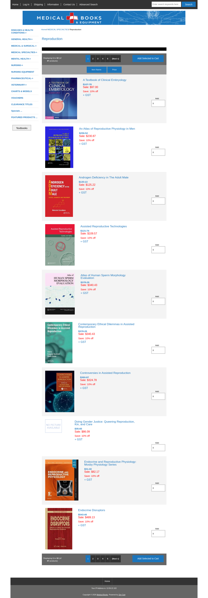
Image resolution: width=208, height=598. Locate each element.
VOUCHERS (17, 98)
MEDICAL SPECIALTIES (58, 29)
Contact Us (69, 4)
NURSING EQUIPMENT (22, 72)
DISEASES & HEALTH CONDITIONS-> (22, 31)
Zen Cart (122, 595)
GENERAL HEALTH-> (22, 39)
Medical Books (102, 595)
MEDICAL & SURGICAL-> (24, 46)
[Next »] (115, 59)
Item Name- (97, 69)
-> (24, 52)
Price (114, 69)
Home (15, 4)
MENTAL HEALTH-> (21, 59)
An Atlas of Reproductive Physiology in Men (107, 128)
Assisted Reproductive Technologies (103, 226)
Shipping (38, 4)
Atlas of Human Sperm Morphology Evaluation (103, 277)
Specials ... (16, 111)
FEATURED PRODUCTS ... (24, 117)
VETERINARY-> (19, 85)
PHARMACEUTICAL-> (22, 78)
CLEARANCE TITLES (22, 104)
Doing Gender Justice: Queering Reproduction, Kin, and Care (105, 423)
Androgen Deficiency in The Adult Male (103, 177)
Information (53, 4)
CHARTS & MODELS (21, 91)
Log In (26, 4)
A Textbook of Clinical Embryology (104, 80)
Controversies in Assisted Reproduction (105, 373)
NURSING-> (17, 65)
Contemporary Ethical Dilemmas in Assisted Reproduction (106, 325)
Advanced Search (88, 4)
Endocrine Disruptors (91, 510)
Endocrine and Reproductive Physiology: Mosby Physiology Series (110, 463)
